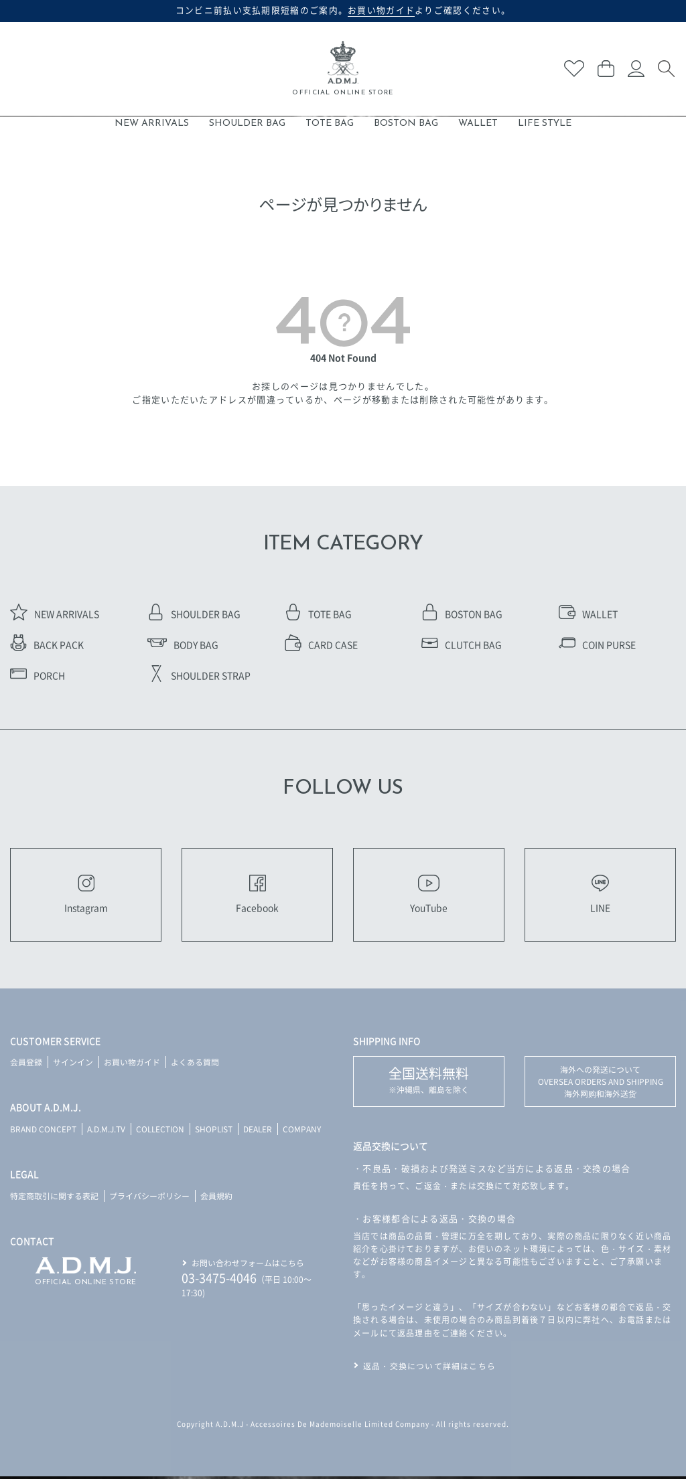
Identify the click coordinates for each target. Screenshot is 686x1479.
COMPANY (306, 1131)
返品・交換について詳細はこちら (429, 1368)
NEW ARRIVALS (152, 123)
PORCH (37, 675)
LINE (600, 895)
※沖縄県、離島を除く (429, 1082)
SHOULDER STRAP (199, 675)
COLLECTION (161, 1131)
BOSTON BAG (406, 123)
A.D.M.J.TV (106, 1131)
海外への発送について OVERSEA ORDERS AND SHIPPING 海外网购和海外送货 (600, 1084)
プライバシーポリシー (149, 1198)
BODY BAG (182, 644)
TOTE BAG (329, 123)
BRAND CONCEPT (43, 1131)
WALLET (478, 123)
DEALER (261, 1131)
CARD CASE (321, 644)
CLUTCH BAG (461, 644)
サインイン (73, 1064)
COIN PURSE (597, 644)
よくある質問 (195, 1064)
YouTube (428, 895)
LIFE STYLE (544, 123)
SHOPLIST (216, 1131)
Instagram (86, 895)
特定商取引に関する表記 (54, 1198)
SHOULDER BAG (247, 123)
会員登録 (26, 1064)
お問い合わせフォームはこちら (248, 1264)
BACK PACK (47, 644)
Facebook (257, 895)
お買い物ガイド (132, 1064)
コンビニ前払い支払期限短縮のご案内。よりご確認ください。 (343, 10)
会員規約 (216, 1198)
